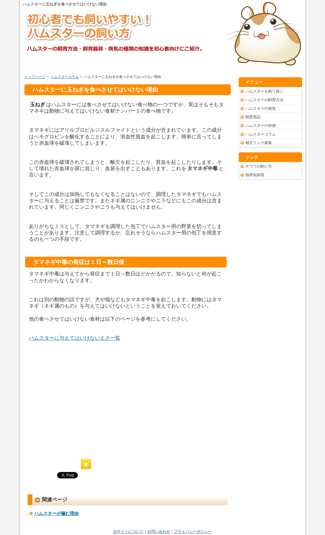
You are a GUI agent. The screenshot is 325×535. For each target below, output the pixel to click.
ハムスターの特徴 (260, 125)
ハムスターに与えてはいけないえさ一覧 (74, 338)
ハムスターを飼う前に (264, 91)
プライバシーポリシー (193, 531)
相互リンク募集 (258, 143)
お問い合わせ (158, 531)
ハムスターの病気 (260, 108)
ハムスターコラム (65, 77)
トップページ (34, 77)
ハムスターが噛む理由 (56, 513)
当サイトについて (128, 531)
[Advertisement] (82, 400)
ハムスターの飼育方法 (264, 100)
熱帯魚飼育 (254, 175)
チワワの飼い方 (258, 166)
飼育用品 (253, 117)
